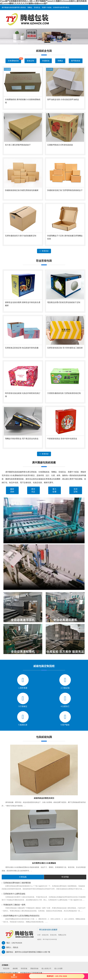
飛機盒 (60, 61)
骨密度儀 (24, 968)
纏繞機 (15, 968)
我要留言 (14, 976)
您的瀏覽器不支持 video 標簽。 (44, 520)
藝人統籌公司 (46, 968)
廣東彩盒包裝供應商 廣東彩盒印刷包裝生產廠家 (22, 303)
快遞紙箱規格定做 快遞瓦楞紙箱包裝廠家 (21, 190)
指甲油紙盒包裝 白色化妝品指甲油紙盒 (63, 99)
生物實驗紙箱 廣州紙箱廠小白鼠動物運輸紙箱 (22, 101)
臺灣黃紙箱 (75, 61)
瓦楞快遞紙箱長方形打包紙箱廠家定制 (20, 236)
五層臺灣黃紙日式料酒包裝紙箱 (60, 145)
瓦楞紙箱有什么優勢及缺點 (14, 894)
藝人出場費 (58, 968)
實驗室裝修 (34, 968)
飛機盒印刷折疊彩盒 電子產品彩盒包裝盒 (21, 439)
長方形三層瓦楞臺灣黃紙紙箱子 (18, 145)
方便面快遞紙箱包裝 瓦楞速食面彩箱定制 (64, 393)
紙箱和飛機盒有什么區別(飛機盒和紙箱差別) (21, 916)
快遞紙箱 (46, 61)
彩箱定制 (30, 61)
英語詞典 (6, 968)
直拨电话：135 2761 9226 (57, 976)
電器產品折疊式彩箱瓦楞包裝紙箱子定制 (63, 302)
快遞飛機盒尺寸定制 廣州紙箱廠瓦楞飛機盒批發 (64, 237)
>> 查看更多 (44, 251)
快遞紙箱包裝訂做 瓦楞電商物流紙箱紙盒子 (64, 190)
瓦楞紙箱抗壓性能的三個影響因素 (17, 883)
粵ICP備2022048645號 (50, 939)
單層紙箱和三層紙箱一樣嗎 (14, 905)
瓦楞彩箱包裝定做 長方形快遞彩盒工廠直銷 (64, 348)
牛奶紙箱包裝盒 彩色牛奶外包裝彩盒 (62, 439)
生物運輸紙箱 (13, 61)
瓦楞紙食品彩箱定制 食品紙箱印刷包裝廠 (21, 348)
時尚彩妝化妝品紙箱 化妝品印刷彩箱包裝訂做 (22, 394)
